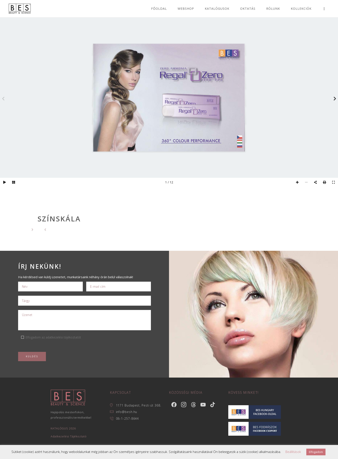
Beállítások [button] (293, 451)
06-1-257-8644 (127, 418)
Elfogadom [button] (316, 452)
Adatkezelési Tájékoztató (69, 436)
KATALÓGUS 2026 (63, 428)
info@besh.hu (126, 412)
